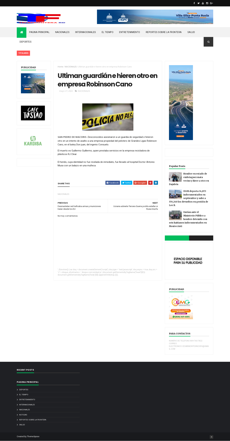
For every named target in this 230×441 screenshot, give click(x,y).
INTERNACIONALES (85, 32)
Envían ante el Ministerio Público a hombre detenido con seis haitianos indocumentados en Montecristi (188, 219)
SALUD (191, 32)
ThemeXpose (33, 436)
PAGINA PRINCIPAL (39, 32)
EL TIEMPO (108, 32)
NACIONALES (62, 32)
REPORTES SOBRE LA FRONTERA (164, 32)
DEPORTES (25, 41)
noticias (23, 415)
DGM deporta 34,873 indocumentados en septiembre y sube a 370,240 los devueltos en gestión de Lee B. (188, 198)
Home (60, 66)
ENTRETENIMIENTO (129, 32)
